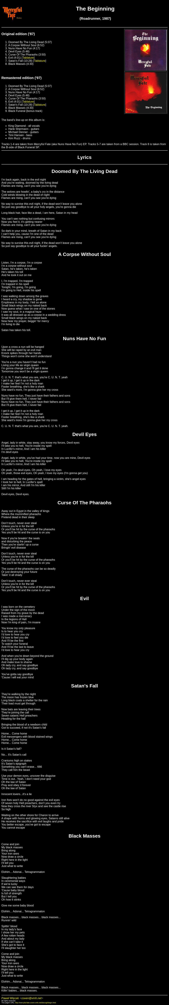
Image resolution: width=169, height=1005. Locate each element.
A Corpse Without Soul (84, 254)
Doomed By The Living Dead (85, 171)
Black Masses (85, 836)
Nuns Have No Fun (84, 338)
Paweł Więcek (10, 998)
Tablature (28, 57)
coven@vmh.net (31, 998)
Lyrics (84, 157)
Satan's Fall (84, 686)
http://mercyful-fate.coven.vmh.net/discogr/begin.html (35, 1003)
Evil (84, 598)
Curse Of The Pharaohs (84, 502)
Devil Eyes (84, 434)
